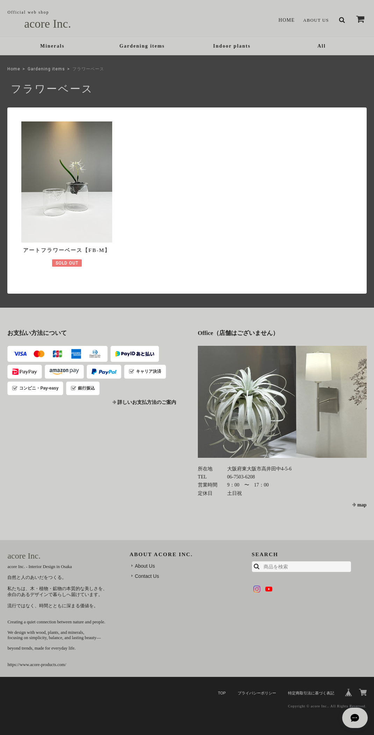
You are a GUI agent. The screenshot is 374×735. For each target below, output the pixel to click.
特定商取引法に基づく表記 (311, 685)
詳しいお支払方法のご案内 (146, 394)
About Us (315, 20)
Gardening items (142, 47)
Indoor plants (232, 47)
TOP (221, 685)
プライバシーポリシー (257, 685)
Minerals (52, 47)
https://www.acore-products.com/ (36, 656)
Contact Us (147, 568)
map (361, 496)
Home (284, 20)
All (321, 47)
